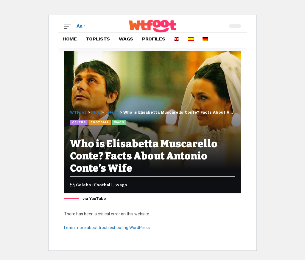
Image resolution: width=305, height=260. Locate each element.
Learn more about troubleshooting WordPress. (107, 227)
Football (100, 122)
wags (119, 122)
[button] (69, 26)
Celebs (78, 122)
